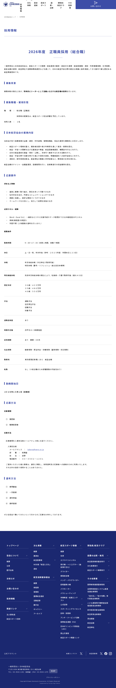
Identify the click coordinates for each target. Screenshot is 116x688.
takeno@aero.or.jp (35, 449)
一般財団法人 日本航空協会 (19, 666)
